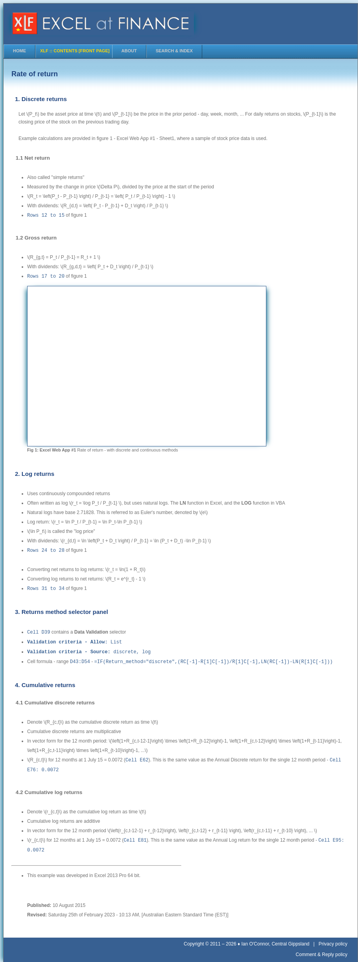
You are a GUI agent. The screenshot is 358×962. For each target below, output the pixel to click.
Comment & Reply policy (321, 950)
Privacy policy (333, 939)
